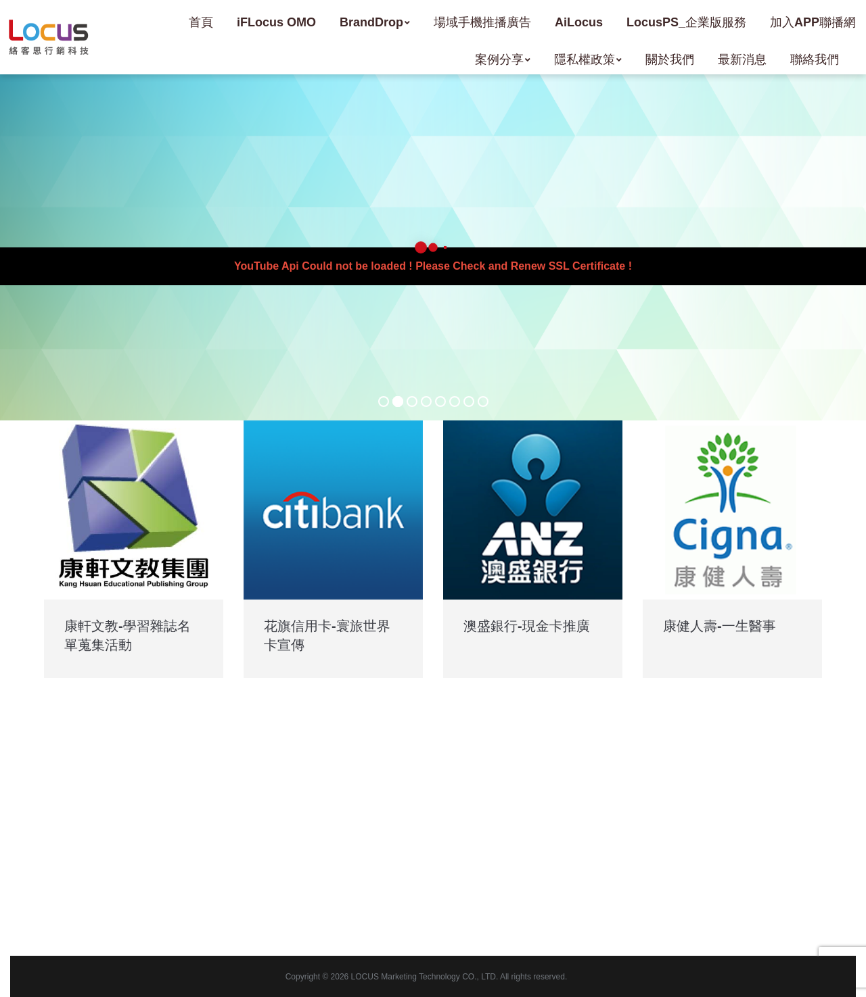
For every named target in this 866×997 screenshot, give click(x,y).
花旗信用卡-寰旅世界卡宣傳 (327, 635)
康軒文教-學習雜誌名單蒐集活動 (127, 635)
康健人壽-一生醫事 (719, 625)
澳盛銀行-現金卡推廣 (526, 625)
